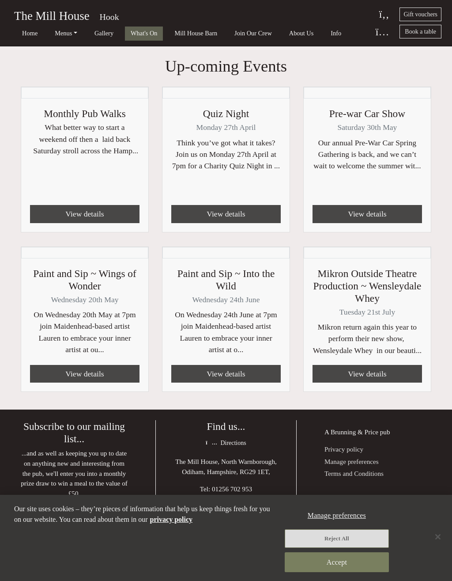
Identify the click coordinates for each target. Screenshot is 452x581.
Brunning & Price (354, 433)
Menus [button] (51, 33)
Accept (337, 562)
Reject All (336, 538)
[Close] (438, 537)
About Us (260, 33)
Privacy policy (343, 449)
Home (24, 33)
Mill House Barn (166, 33)
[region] (226, 538)
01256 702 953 (232, 489)
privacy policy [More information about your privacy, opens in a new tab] (171, 519)
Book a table (420, 31)
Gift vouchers (420, 14)
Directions (226, 443)
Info (289, 33)
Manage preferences (351, 462)
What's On (120, 33)
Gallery (86, 33)
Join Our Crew (218, 33)
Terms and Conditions (354, 474)
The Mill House (52, 16)
